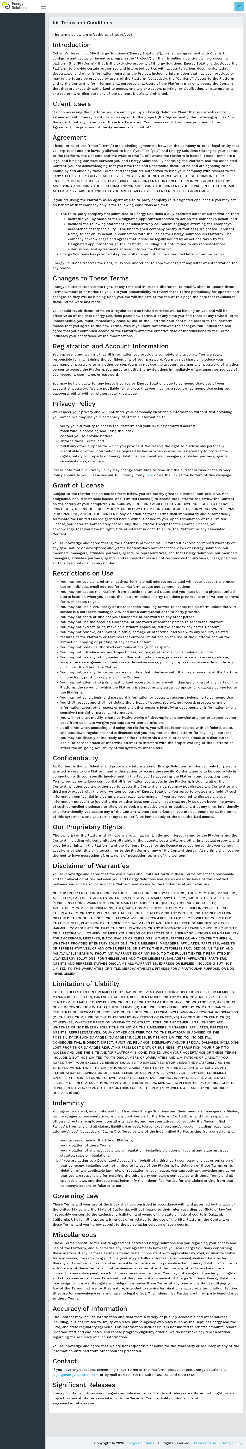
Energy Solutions (139, 1443)
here (151, 485)
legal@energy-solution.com (78, 1390)
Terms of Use (204, 1443)
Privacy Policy (230, 1443)
